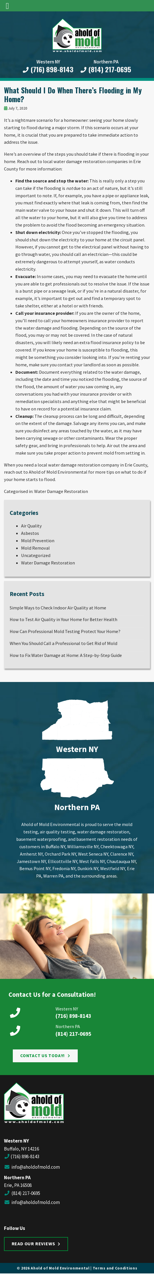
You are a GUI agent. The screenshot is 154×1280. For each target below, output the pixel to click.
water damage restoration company (83, 465)
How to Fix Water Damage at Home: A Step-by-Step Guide (66, 655)
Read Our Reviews (33, 1243)
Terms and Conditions (115, 1268)
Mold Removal (35, 548)
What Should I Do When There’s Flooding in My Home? (73, 94)
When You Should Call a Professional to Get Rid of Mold (63, 643)
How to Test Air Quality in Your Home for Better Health (63, 619)
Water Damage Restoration (61, 491)
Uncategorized (35, 555)
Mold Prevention (37, 540)
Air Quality (31, 526)
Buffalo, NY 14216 (21, 1149)
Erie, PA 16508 (18, 1185)
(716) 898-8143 (48, 69)
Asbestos (30, 533)
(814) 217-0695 (106, 69)
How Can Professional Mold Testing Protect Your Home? (65, 631)
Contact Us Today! (42, 1055)
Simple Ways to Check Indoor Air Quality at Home (58, 608)
